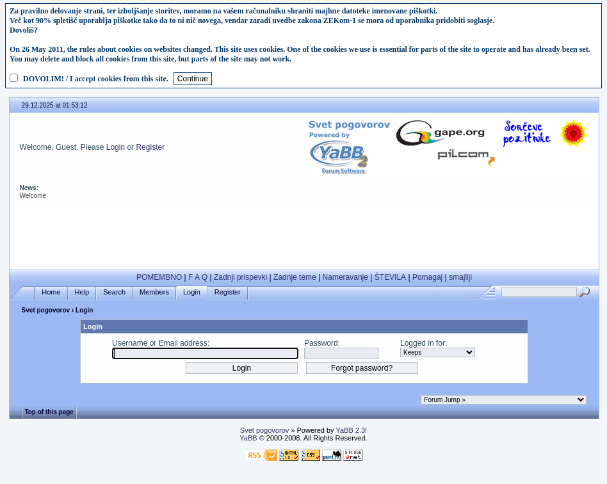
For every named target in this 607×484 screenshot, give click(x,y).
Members (154, 292)
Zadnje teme (294, 277)
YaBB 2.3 (350, 430)
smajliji (460, 277)
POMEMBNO (159, 277)
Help (82, 292)
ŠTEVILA (390, 277)
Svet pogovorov (46, 310)
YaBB (248, 438)
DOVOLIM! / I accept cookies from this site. (95, 78)
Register (150, 147)
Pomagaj (427, 277)
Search (114, 292)
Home (51, 292)
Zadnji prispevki (240, 277)
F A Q (197, 277)
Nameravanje (345, 277)
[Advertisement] (304, 235)
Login (115, 147)
